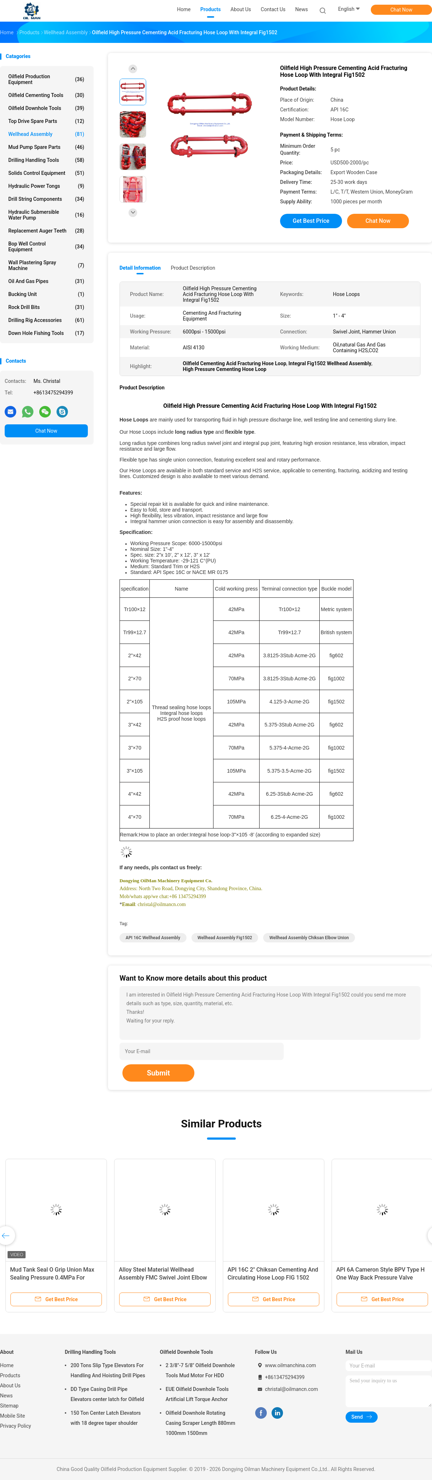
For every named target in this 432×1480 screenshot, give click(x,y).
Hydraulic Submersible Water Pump (46, 215)
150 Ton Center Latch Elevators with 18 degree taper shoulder (106, 1418)
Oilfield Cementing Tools (46, 95)
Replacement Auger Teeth (46, 230)
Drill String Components (46, 199)
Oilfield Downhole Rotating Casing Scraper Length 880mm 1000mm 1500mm (200, 1423)
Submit (158, 1073)
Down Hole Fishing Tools (46, 333)
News (6, 1396)
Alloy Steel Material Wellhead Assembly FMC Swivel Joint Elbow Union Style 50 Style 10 (163, 1277)
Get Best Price (311, 220)
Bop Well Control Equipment (46, 246)
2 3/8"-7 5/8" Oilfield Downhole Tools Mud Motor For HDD (200, 1370)
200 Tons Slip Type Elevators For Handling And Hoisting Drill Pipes (108, 1370)
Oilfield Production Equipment (46, 79)
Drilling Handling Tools (46, 160)
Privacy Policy (15, 1426)
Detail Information (140, 268)
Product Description (193, 268)
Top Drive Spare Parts (46, 121)
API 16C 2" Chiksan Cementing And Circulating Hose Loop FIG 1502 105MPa (273, 1277)
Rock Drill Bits (46, 307)
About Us (10, 1385)
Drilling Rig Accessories (46, 320)
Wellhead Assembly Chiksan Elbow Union (309, 937)
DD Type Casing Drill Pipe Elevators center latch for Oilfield (107, 1394)
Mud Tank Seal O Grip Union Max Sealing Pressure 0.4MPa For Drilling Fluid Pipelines (52, 1277)
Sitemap (9, 1406)
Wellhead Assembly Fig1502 (225, 937)
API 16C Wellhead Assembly (153, 937)
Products (10, 1375)
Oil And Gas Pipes (46, 281)
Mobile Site (12, 1416)
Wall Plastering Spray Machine (46, 265)
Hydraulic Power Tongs (46, 186)
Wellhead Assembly (46, 134)
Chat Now (402, 10)
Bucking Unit (46, 294)
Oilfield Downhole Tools (46, 108)
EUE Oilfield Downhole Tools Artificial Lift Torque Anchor (197, 1394)
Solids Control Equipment (46, 173)
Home (7, 1365)
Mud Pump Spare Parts (46, 147)
